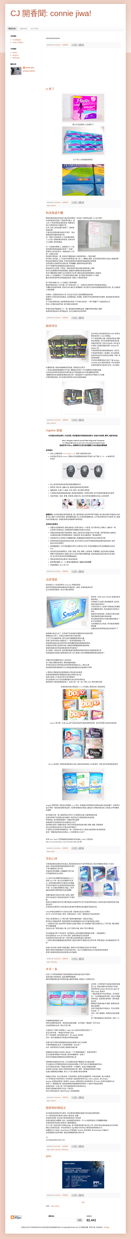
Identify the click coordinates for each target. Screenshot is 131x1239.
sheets (52, 851)
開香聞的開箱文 (56, 1107)
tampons (53, 205)
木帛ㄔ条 (51, 969)
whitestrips (53, 962)
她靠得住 (51, 325)
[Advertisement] (83, 67)
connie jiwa (30, 68)
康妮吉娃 (12, 28)
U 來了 (50, 89)
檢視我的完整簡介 (29, 71)
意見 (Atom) (55, 1206)
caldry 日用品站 (17, 42)
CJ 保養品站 (16, 40)
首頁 (83, 1202)
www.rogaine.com (69, 453)
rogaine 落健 (54, 430)
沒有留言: (65, 45)
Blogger (106, 1227)
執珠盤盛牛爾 (54, 212)
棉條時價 (23, 28)
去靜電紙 (51, 579)
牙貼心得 (51, 858)
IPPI (48, 1156)
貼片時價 (34, 28)
